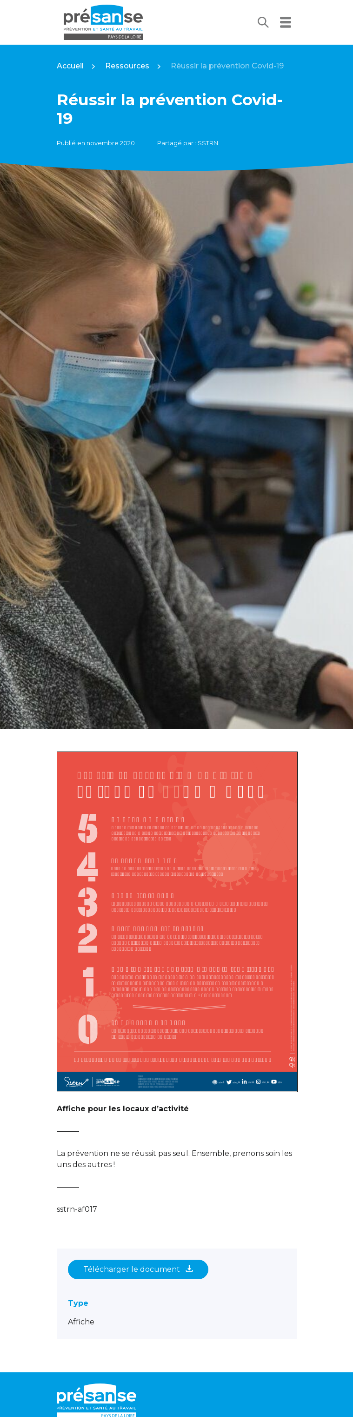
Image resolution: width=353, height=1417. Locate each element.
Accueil (70, 65)
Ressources (127, 65)
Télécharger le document (138, 1269)
